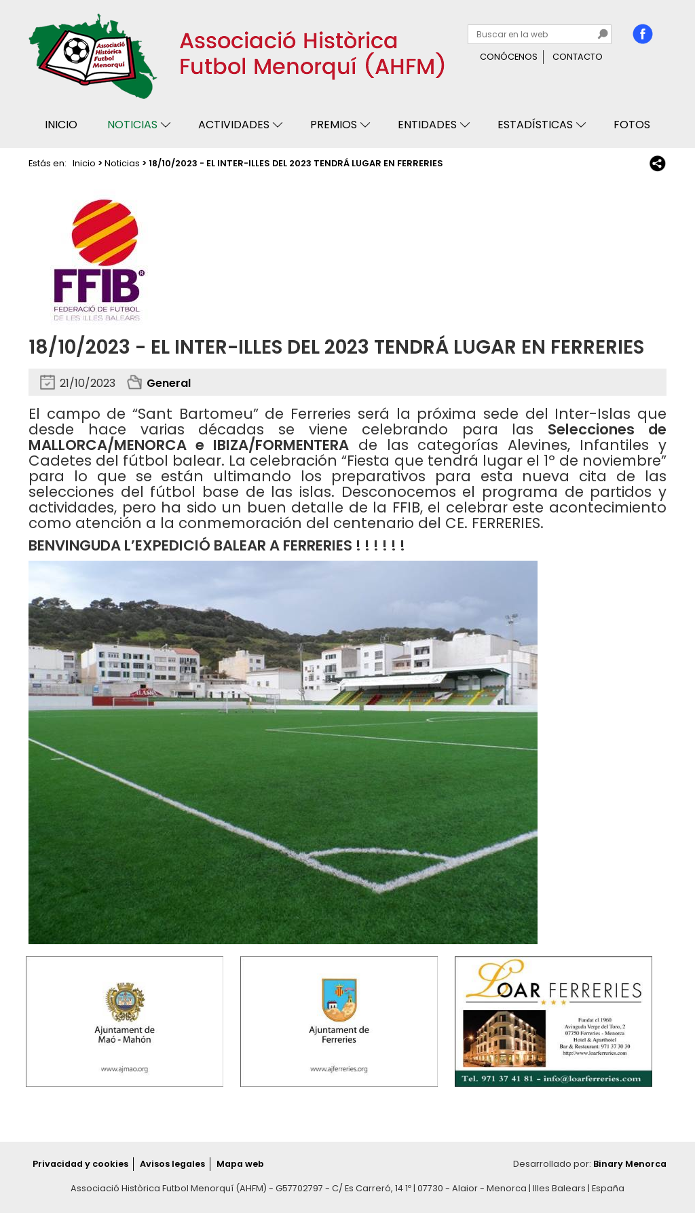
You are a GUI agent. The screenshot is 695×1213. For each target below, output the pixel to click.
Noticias (132, 124)
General (169, 383)
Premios (333, 124)
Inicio (61, 124)
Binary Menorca (629, 1164)
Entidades (427, 124)
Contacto (577, 56)
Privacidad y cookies (80, 1164)
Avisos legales (172, 1164)
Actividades (233, 124)
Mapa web (240, 1164)
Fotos (632, 124)
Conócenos (509, 56)
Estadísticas (535, 124)
